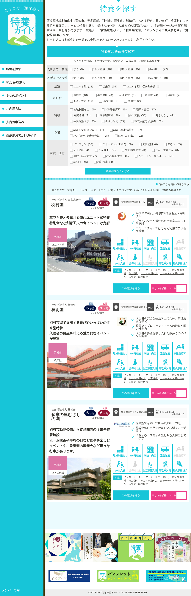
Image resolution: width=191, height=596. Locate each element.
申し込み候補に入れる (164, 288)
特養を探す (13, 69)
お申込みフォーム (120, 39)
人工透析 (153, 378)
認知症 (132, 277)
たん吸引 (133, 273)
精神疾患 (143, 277)
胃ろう (166, 270)
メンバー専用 (11, 590)
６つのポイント (16, 95)
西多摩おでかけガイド (21, 135)
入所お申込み (15, 122)
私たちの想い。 (16, 82)
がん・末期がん (149, 273)
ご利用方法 (13, 108)
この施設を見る (131, 288)
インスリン (130, 270)
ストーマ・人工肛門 (149, 270)
